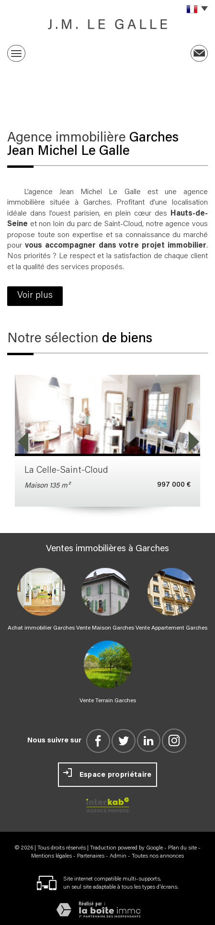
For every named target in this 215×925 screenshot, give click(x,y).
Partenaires (90, 856)
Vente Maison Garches (105, 628)
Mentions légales (51, 856)
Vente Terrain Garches (107, 701)
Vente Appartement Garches (171, 628)
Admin (118, 856)
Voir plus (35, 295)
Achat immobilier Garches (41, 628)
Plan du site (182, 848)
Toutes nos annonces (158, 856)
